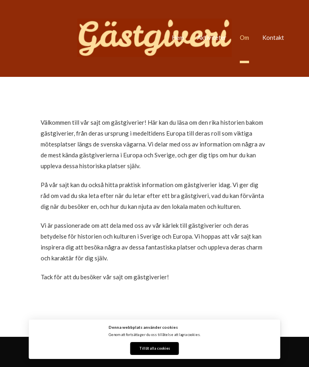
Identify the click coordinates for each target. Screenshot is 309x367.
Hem (178, 37)
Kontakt (273, 37)
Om (244, 37)
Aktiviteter (212, 37)
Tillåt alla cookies (154, 348)
